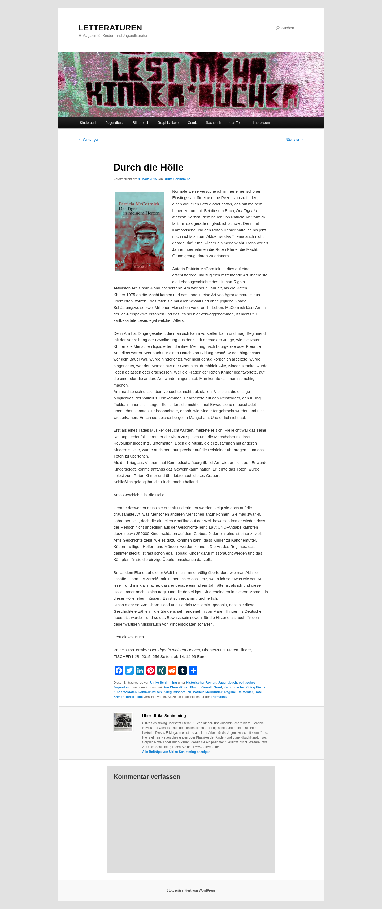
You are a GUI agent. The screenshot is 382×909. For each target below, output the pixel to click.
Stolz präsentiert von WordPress (190, 890)
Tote (139, 697)
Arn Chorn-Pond (175, 687)
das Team (236, 123)
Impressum (261, 123)
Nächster (294, 140)
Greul (218, 687)
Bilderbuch (141, 123)
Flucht (194, 687)
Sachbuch (213, 123)
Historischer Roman (201, 682)
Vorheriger (88, 140)
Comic (193, 123)
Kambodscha (234, 687)
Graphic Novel (168, 123)
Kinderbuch (88, 123)
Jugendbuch (115, 123)
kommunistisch (150, 692)
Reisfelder (245, 692)
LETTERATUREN (110, 27)
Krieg (168, 692)
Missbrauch (182, 692)
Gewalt (206, 687)
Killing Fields (255, 687)
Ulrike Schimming (177, 179)
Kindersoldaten (125, 692)
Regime (230, 692)
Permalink (219, 697)
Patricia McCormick (207, 692)
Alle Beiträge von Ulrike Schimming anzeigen (178, 752)
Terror (129, 697)
